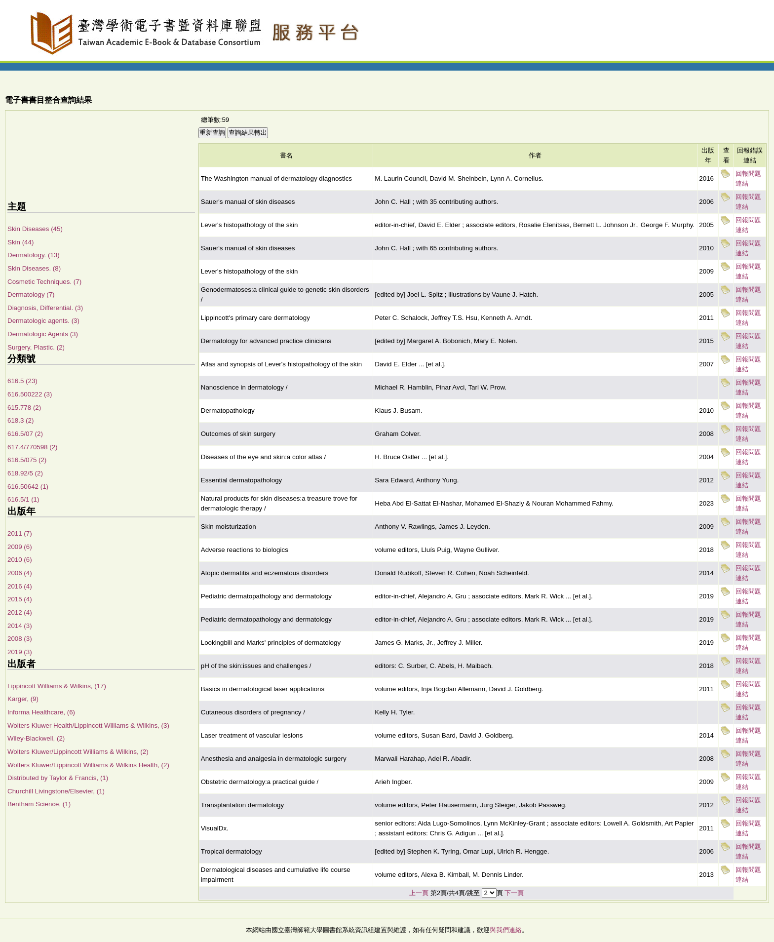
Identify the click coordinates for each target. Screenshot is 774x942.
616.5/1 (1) (23, 499)
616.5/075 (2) (26, 460)
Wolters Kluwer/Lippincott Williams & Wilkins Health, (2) (88, 765)
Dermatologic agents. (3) (43, 320)
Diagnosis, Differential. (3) (45, 308)
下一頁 (514, 893)
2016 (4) (19, 586)
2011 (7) (19, 533)
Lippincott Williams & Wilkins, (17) (56, 686)
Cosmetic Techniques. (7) (44, 281)
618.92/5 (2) (25, 473)
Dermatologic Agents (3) (42, 334)
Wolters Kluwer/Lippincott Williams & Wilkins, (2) (78, 751)
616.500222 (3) (29, 394)
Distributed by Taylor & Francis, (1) (57, 778)
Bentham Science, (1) (39, 804)
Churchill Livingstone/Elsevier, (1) (56, 791)
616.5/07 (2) (25, 433)
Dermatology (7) (31, 294)
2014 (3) (19, 625)
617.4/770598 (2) (32, 447)
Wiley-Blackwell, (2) (36, 738)
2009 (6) (19, 546)
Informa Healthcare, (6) (41, 712)
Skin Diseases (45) (35, 229)
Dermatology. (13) (33, 255)
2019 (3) (19, 652)
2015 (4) (19, 599)
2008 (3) (19, 638)
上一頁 (418, 893)
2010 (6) (19, 559)
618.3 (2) (20, 420)
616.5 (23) (22, 381)
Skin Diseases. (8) (34, 268)
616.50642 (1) (27, 486)
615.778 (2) (24, 407)
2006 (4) (19, 573)
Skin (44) (20, 242)
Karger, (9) (23, 699)
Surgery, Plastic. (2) (36, 347)
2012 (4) (19, 612)
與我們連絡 (506, 930)
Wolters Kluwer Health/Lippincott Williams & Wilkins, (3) (88, 725)
